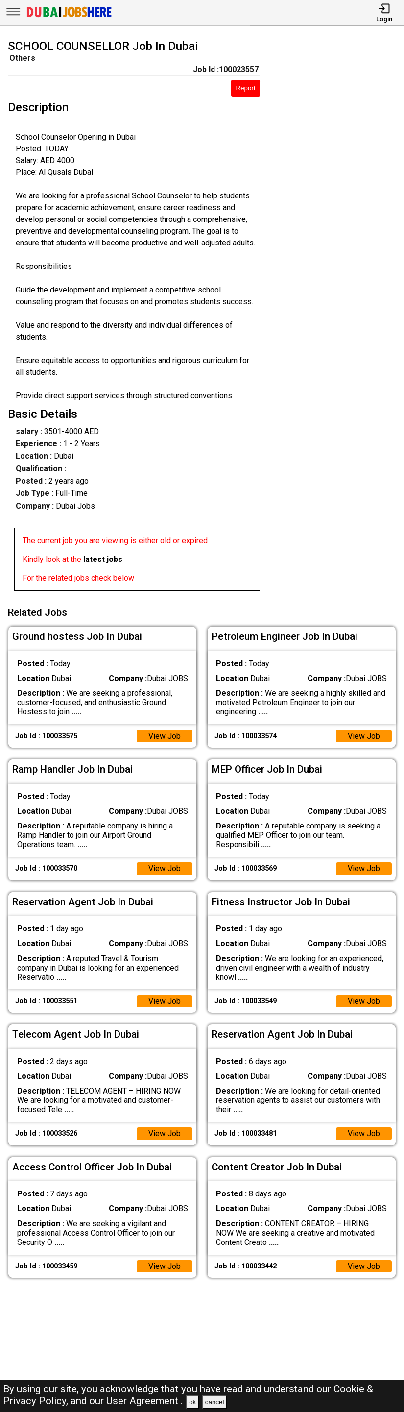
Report (246, 88)
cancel (214, 1402)
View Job (164, 735)
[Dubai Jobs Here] (69, 16)
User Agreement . (144, 1401)
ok (192, 1402)
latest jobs (102, 559)
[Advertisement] (337, 317)
